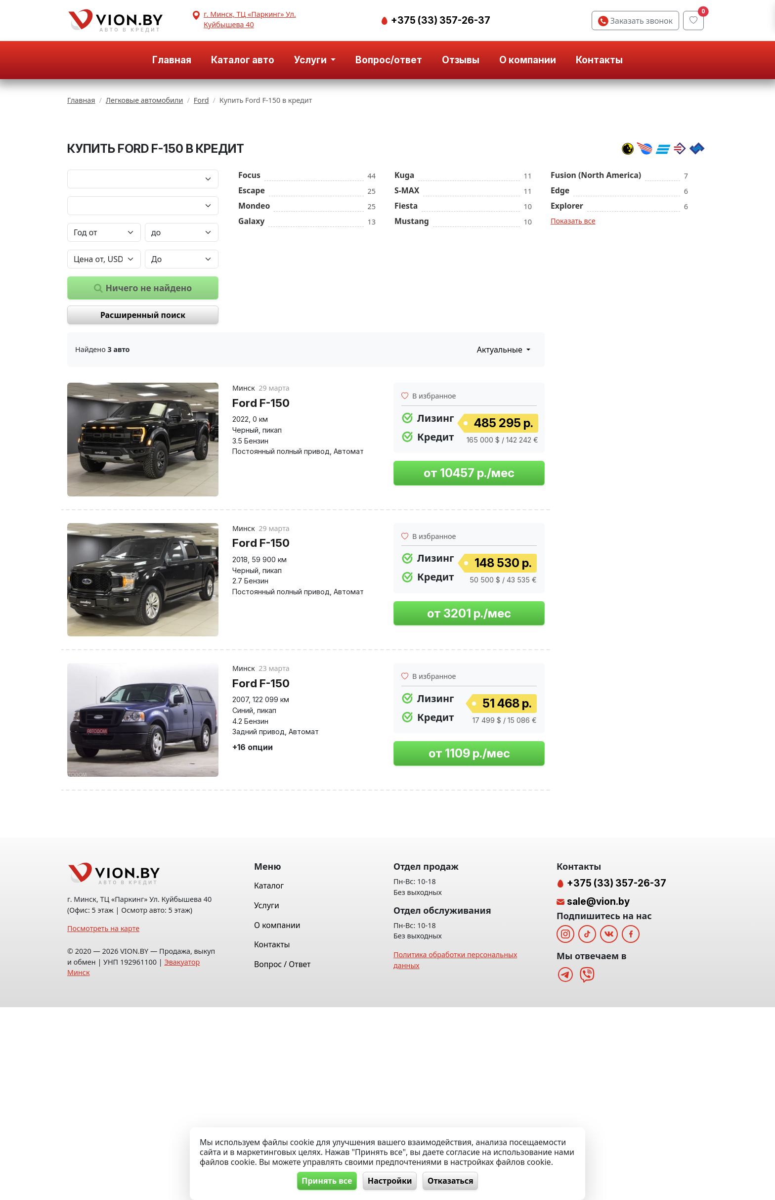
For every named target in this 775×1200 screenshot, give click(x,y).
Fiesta (406, 328)
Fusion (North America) (596, 297)
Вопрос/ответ (388, 60)
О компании (527, 60)
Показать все (573, 343)
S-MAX (406, 313)
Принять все (324, 1180)
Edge (560, 313)
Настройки (390, 1180)
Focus (249, 297)
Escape (251, 313)
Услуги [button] (311, 60)
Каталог (269, 1078)
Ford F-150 (261, 525)
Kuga (404, 297)
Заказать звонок (635, 20)
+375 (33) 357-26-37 (439, 20)
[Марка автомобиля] (142, 301)
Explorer (567, 328)
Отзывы (460, 60)
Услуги (266, 1098)
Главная (171, 60)
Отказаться (454, 1180)
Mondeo (254, 328)
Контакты (599, 60)
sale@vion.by (598, 1094)
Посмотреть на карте (103, 1121)
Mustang (411, 343)
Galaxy (251, 343)
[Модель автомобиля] (142, 328)
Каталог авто (242, 60)
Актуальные (500, 472)
